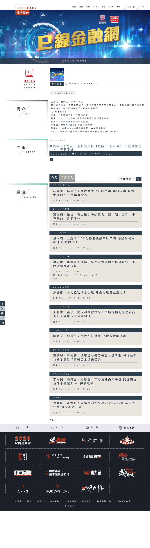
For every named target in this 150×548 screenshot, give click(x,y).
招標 (40, 501)
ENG (129, 7)
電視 (73, 8)
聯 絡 (95, 427)
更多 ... (52, 420)
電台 (80, 8)
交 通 (25, 427)
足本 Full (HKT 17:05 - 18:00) (72, 200)
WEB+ (95, 8)
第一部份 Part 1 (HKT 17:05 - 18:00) (76, 275)
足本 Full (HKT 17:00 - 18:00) (72, 272)
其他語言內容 (124, 501)
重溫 (102, 8)
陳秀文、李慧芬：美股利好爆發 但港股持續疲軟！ (91, 336)
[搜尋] (142, 6)
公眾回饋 (129, 428)
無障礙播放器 (104, 501)
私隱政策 (87, 501)
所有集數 (57, 84)
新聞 (87, 8)
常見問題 (72, 501)
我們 (117, 8)
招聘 (30, 501)
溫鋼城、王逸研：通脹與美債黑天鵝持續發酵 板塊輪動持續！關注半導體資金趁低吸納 (95, 357)
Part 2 (57, 278)
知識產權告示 (55, 501)
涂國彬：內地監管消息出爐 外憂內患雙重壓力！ (90, 292)
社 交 (60, 427)
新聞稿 (19, 501)
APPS (110, 8)
